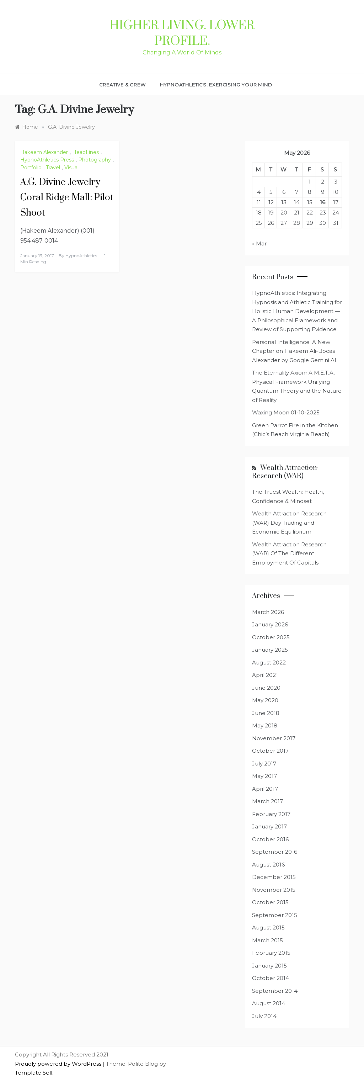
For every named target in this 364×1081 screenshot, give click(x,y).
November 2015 (273, 889)
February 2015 (271, 952)
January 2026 (270, 624)
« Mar (259, 243)
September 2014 (275, 990)
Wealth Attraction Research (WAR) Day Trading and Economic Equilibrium (289, 522)
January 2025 (270, 649)
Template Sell (33, 1072)
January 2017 (269, 826)
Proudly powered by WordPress (59, 1063)
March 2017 (267, 801)
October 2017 (270, 750)
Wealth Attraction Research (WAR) (284, 472)
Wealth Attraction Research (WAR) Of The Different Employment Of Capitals (289, 553)
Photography (94, 160)
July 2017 (264, 763)
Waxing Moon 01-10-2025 (286, 412)
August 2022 (269, 662)
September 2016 (274, 851)
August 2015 (268, 927)
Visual (71, 167)
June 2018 (265, 713)
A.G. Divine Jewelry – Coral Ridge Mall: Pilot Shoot (66, 197)
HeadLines (85, 152)
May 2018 (264, 725)
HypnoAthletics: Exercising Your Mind (216, 85)
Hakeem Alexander (44, 152)
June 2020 (266, 687)
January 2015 (269, 965)
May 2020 (265, 700)
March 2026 (268, 612)
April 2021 (265, 675)
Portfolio (31, 167)
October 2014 (270, 978)
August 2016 (268, 864)
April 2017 (265, 788)
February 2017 (271, 814)
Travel (53, 167)
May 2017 (264, 776)
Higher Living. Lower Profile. (182, 33)
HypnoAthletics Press (47, 160)
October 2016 (270, 839)
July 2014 (264, 1016)
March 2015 (267, 940)
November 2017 (273, 738)
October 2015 (270, 902)
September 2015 (274, 915)
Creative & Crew (122, 85)
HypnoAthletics (81, 255)
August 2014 (268, 1003)
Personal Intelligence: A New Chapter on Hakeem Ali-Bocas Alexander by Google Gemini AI (294, 351)
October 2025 (271, 637)
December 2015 (274, 877)
